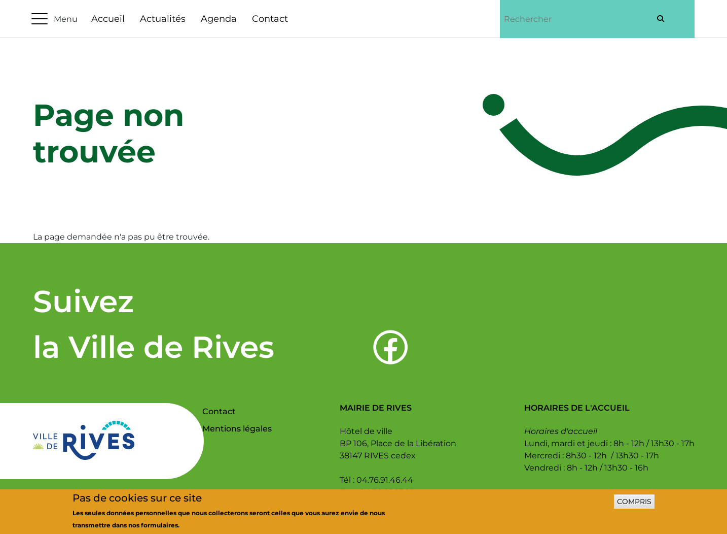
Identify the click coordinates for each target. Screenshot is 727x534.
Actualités (163, 18)
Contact (270, 18)
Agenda (219, 18)
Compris (634, 505)
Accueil (108, 18)
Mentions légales (237, 428)
